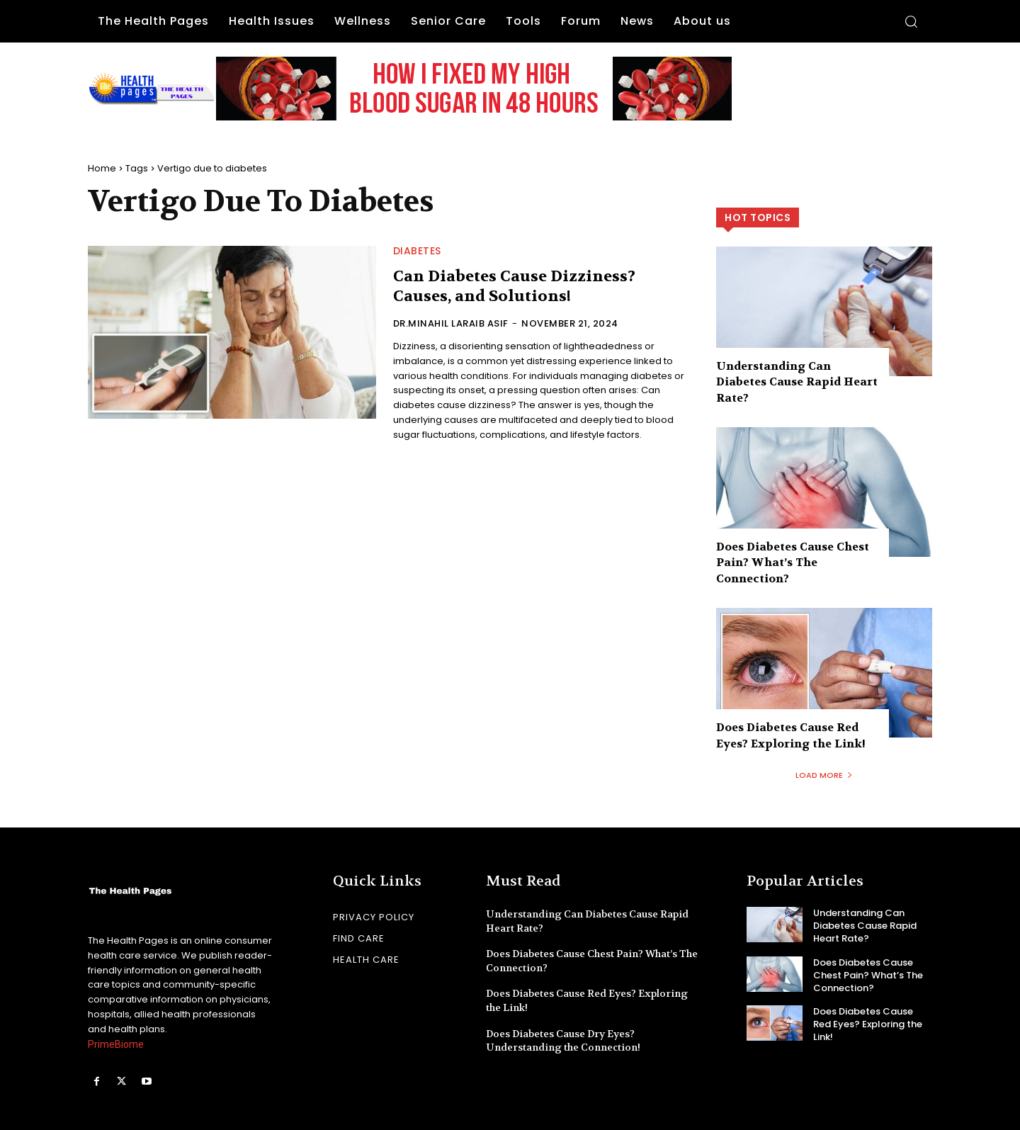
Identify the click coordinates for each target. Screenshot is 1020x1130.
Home (102, 168)
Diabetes (417, 251)
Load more (824, 775)
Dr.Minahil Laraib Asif (451, 323)
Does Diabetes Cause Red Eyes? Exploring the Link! (791, 735)
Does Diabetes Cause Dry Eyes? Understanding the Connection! (563, 1040)
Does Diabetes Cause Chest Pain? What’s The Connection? (792, 562)
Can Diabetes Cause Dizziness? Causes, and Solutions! (514, 286)
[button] (911, 21)
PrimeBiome (116, 1044)
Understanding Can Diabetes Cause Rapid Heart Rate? (797, 381)
